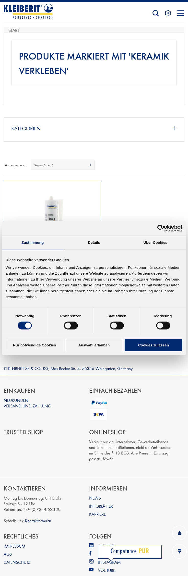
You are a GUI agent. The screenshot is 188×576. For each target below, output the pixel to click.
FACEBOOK (108, 542)
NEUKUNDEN (16, 388)
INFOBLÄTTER (101, 494)
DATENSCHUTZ (17, 550)
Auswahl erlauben (94, 345)
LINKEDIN (107, 534)
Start (14, 30)
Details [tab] (94, 242)
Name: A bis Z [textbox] (43, 165)
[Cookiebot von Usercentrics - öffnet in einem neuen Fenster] (161, 228)
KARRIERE (97, 502)
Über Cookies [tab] (155, 242)
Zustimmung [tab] (33, 242)
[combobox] (62, 165)
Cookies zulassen (153, 345)
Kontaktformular (38, 509)
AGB (8, 542)
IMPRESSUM (14, 534)
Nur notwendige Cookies (34, 345)
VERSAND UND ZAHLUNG (27, 394)
